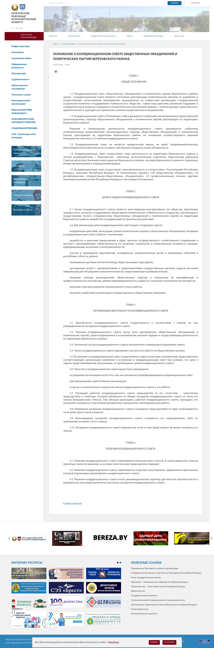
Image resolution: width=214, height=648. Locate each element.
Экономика (18, 52)
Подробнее (113, 642)
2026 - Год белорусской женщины (23, 136)
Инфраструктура (20, 46)
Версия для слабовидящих (29, 36)
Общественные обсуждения (19, 87)
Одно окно (179, 36)
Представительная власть (103, 36)
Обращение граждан (153, 36)
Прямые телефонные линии (24, 152)
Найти (174, 3)
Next (211, 538)
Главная (56, 44)
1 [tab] (117, 562)
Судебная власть (20, 79)
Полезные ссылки (21, 95)
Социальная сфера (22, 58)
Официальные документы (19, 66)
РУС (12, 28)
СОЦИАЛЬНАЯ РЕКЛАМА (24, 128)
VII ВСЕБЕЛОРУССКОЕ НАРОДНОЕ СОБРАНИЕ (23, 121)
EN (17, 28)
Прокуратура (18, 73)
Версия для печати (56, 71)
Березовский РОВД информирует (21, 111)
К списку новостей (72, 503)
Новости (53, 36)
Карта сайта (195, 3)
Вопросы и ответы (23, 210)
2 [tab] (120, 562)
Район (130, 36)
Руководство (74, 36)
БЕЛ (21, 28)
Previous (9, 538)
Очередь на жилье (23, 195)
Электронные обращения (20, 181)
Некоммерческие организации (20, 102)
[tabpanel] (66, 599)
